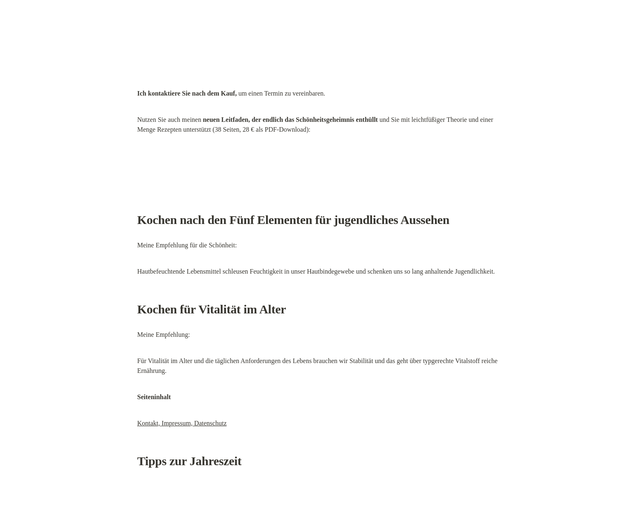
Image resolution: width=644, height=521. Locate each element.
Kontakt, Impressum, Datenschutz (182, 423)
